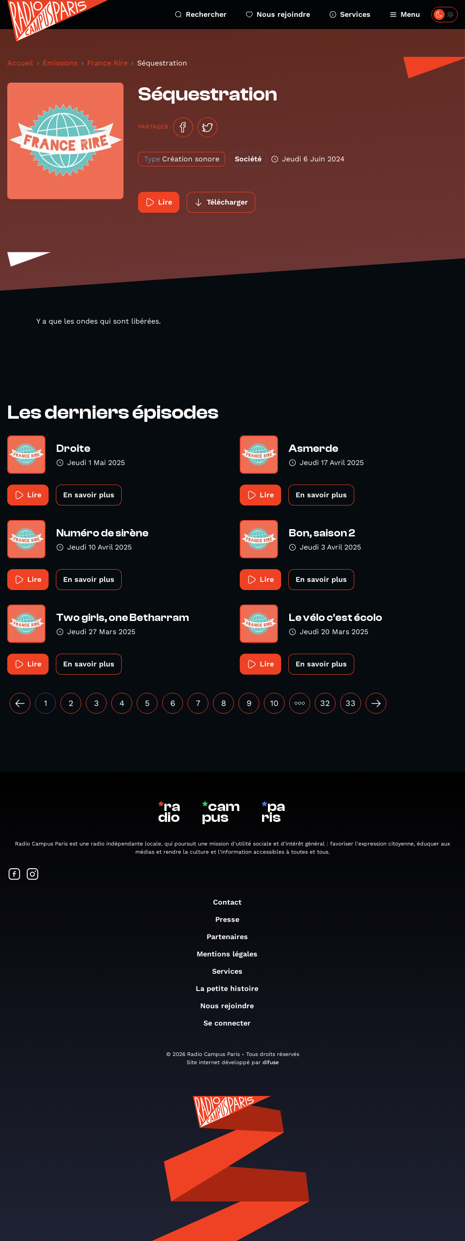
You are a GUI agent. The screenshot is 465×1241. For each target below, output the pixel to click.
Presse (231, 919)
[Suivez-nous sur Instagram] (32, 875)
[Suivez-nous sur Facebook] (14, 875)
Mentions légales (232, 954)
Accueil (20, 63)
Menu (405, 14)
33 (351, 703)
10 (274, 703)
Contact (232, 902)
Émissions (60, 63)
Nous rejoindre (278, 14)
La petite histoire (231, 988)
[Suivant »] (376, 703)
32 (325, 703)
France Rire (107, 63)
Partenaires (232, 936)
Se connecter (231, 1023)
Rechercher (201, 14)
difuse (270, 1062)
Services (350, 14)
